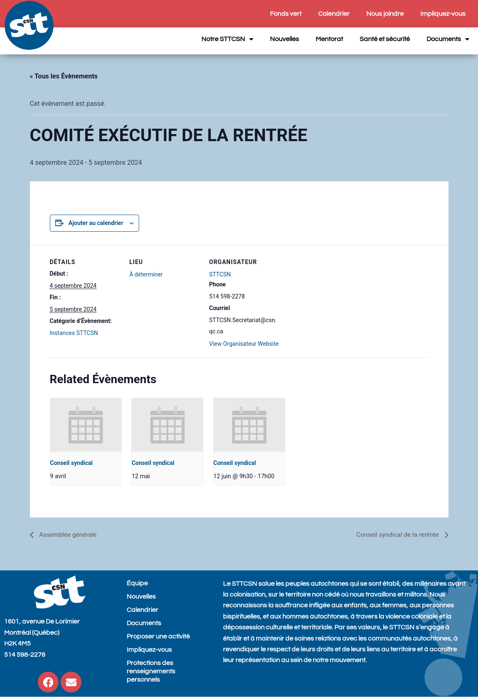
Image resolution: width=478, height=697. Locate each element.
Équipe (137, 583)
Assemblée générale (68, 534)
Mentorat (329, 39)
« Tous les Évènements (64, 76)
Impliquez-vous (443, 13)
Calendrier (334, 13)
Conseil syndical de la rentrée (396, 534)
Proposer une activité (158, 636)
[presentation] (86, 425)
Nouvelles (284, 39)
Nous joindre (385, 13)
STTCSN (220, 274)
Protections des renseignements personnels (151, 671)
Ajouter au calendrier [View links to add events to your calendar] (96, 223)
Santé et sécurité (385, 39)
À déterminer (146, 274)
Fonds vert (286, 13)
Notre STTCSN (227, 39)
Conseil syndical (71, 463)
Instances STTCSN (74, 333)
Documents (448, 39)
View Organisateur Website (244, 343)
